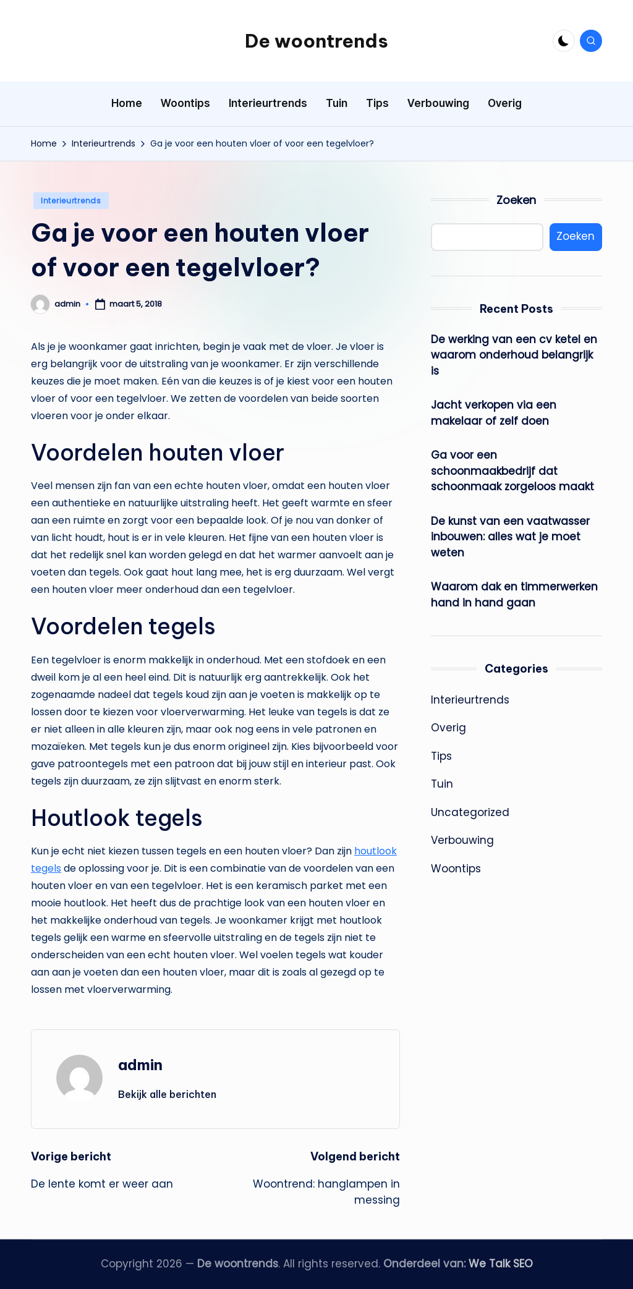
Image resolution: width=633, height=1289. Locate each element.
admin (140, 1064)
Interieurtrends (71, 200)
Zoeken (516, 200)
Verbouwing (462, 840)
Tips (441, 756)
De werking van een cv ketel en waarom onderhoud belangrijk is (514, 355)
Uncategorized (470, 812)
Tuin (442, 783)
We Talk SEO (501, 1263)
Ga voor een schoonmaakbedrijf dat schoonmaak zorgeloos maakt (512, 471)
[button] (167, 1094)
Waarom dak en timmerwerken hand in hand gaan (514, 594)
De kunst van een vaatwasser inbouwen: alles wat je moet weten (510, 537)
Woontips (456, 868)
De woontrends (316, 41)
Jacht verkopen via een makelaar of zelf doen (493, 413)
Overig (448, 727)
